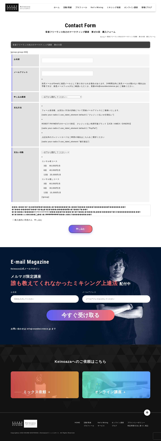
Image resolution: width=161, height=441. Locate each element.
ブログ (114, 426)
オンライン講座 (131, 7)
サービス (101, 426)
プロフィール (81, 7)
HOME (77, 422)
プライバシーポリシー (136, 422)
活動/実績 (67, 7)
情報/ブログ (147, 7)
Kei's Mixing (97, 7)
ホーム (57, 7)
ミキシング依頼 (114, 7)
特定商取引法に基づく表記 (138, 426)
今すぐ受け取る (80, 315)
